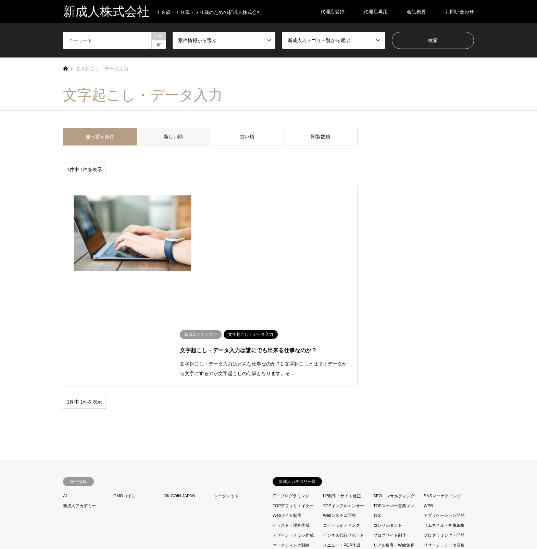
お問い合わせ (459, 11)
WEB (428, 387)
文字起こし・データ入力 (397, 466)
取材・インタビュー (291, 446)
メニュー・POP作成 (341, 426)
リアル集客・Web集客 (393, 426)
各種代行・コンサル (341, 446)
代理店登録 (333, 11)
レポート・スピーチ (291, 436)
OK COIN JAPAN (179, 377)
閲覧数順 (320, 136)
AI (65, 377)
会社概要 (416, 11)
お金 (377, 397)
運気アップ (333, 485)
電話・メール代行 (389, 485)
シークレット (226, 377)
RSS (65, 526)
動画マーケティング (391, 436)
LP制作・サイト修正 (342, 377)
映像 (277, 475)
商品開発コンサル (289, 456)
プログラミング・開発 (444, 416)
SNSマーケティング (442, 377)
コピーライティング (341, 407)
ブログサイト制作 (389, 416)
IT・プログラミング (291, 377)
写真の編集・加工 (339, 436)
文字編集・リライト (342, 466)
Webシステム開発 (339, 397)
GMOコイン (124, 377)
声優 (377, 456)
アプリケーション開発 (444, 397)
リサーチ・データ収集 (444, 426)
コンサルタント (387, 407)
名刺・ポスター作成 (442, 446)
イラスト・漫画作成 (291, 407)
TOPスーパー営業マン (393, 387)
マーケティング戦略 (291, 426)
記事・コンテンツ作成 (444, 475)
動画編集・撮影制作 (442, 436)
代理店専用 (376, 11)
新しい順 (173, 136)
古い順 (247, 136)
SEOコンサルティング (394, 377)
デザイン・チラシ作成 (293, 416)
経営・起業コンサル (391, 475)
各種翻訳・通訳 (387, 446)
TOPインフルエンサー (343, 387)
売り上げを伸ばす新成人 (295, 466)
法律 (327, 475)
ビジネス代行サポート (343, 416)
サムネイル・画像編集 (444, 407)
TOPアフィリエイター (293, 387)
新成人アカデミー (79, 387)
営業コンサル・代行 (341, 456)
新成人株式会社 (268, 526)
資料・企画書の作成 (291, 485)
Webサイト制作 (287, 397)
